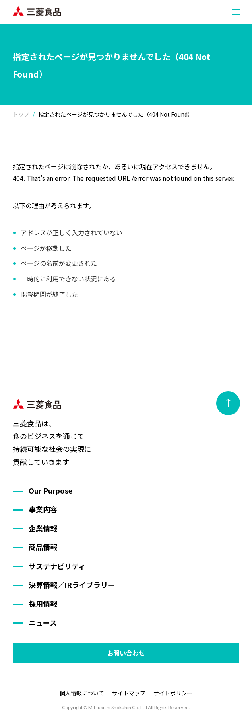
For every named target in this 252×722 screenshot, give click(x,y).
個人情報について (82, 693)
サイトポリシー (172, 693)
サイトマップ (128, 693)
